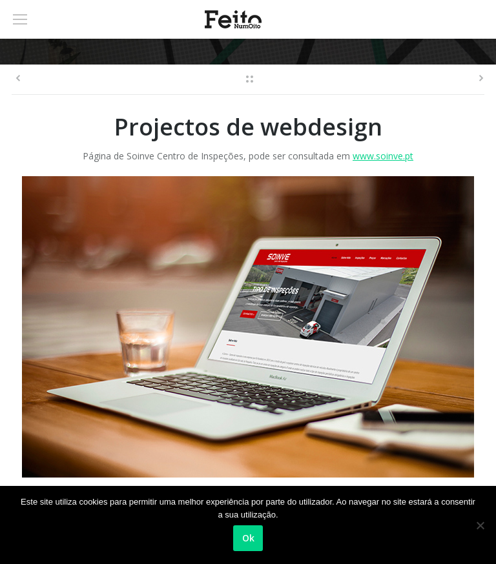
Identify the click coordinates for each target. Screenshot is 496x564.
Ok (248, 538)
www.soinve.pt (383, 156)
